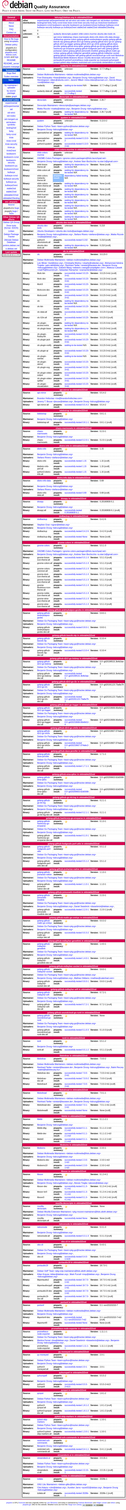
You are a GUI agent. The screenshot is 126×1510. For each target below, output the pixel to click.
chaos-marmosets (81, 37)
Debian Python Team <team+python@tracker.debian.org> (63, 126)
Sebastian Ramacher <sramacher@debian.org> (81, 270)
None (84, 537)
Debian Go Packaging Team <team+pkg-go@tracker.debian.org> (66, 621)
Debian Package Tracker (11, 235)
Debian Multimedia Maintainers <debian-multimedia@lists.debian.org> (69, 74)
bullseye (11, 172)
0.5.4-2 (85, 405)
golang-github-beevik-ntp (43, 639)
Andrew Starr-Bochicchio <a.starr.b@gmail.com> (96, 161)
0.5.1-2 (85, 861)
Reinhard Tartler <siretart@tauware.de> (83, 265)
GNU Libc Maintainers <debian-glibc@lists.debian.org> (62, 1484)
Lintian (11, 231)
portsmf (68, 60)
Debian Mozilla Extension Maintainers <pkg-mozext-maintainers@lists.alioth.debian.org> (77, 1212)
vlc (114, 34)
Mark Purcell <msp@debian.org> (85, 1274)
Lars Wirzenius (52, 1503)
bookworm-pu (11, 166)
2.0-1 (84, 1367)
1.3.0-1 (85, 1431)
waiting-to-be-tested (74, 85)
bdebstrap (67, 37)
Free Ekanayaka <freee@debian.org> (54, 78)
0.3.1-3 (85, 1236)
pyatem (75, 34)
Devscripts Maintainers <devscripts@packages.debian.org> (64, 105)
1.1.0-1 (85, 884)
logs (16, 57)
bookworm (11, 154)
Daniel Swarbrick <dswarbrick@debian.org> (94, 906)
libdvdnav (119, 55)
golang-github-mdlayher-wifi (66, 55)
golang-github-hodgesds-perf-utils (90, 48)
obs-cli (114, 58)
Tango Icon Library (75, 1505)
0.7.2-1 (85, 1004)
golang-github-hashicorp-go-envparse (43, 823)
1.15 (84, 461)
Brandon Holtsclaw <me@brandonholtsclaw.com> (59, 398)
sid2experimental (11, 106)
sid (11, 109)
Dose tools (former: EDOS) (11, 227)
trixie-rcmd (11, 141)
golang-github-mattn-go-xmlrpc (44, 922)
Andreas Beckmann (85, 1503)
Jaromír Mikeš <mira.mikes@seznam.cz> (89, 80)
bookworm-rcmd (11, 157)
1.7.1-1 (85, 766)
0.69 (84, 493)
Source (11, 205)
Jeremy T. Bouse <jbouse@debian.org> (55, 401)
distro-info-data (106, 37)
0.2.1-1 (85, 812)
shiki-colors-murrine (88, 34)
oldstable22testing (11, 198)
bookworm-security (11, 161)
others (113, 1503)
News (11, 26)
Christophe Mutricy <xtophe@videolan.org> (84, 263)
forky (11, 131)
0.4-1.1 (85, 1449)
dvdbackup (58, 39)
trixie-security (11, 144)
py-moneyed (102, 60)
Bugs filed (11, 73)
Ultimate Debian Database (11, 241)
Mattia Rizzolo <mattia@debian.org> (53, 109)
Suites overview (11, 76)
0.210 (85, 240)
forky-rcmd (11, 134)
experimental (11, 103)
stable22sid (11, 192)
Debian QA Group (11, 222)
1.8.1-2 (85, 1405)
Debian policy (11, 45)
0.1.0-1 (85, 835)
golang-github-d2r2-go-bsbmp (77, 42)
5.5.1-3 (85, 557)
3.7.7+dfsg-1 (70, 93)
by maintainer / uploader (11, 86)
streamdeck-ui (108, 62)
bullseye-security (11, 179)
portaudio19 (59, 60)
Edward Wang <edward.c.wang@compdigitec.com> (82, 268)
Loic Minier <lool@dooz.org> (50, 263)
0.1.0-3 (85, 1030)
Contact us (11, 32)
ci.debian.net (11, 249)
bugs (17, 208)
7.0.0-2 (85, 1078)
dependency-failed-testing (76, 176)
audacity (57, 34)
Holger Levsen (101, 1503)
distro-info (93, 37)
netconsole (106, 58)
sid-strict (11, 113)
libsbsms (73, 58)
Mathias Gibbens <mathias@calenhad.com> (94, 978)
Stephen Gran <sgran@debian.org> (53, 525)
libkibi (66, 58)
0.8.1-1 (85, 422)
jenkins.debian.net (11, 245)
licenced (22, 1503)
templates (14, 41)
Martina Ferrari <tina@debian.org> (53, 1340)
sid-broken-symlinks (11, 123)
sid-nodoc (11, 116)
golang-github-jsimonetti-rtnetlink (83, 51)
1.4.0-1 (85, 958)
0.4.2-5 (85, 531)
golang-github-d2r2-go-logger (44, 709)
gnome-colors (70, 39)
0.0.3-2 (85, 933)
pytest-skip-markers (69, 62)
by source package (11, 92)
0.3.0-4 (85, 650)
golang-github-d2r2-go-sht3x (87, 44)
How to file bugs (11, 39)
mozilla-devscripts (92, 58)
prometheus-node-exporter (84, 60)
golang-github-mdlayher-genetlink (75, 53)
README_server (11, 63)
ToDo (11, 213)
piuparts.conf (11, 52)
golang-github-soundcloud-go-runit (94, 55)
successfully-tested (73, 91)
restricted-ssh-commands (90, 62)
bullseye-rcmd (11, 176)
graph (14, 96)
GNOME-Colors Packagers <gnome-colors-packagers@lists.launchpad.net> (71, 158)
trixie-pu (11, 147)
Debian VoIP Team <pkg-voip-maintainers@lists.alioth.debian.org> (67, 1271)
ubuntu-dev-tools (104, 34)
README (11, 60)
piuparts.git (27, 1505)
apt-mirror (58, 37)
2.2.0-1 (85, 910)
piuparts (9, 1503)
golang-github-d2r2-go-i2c (102, 42)
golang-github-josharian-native (44, 873)
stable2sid (11, 188)
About (11, 23)
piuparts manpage (11, 67)
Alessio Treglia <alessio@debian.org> (91, 1183)
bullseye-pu (11, 182)
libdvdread (58, 58)
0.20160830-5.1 (72, 513)
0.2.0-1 (85, 440)
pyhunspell (114, 60)
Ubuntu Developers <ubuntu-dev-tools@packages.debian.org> (65, 231)
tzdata (118, 62)
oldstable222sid (11, 82)
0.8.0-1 (85, 627)
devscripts (66, 34)
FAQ (11, 29)
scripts (7, 57)
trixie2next (11, 150)
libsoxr (81, 58)
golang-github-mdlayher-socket (105, 53)
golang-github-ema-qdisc (72, 46)
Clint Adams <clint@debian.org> (51, 1488)
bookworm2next (11, 169)
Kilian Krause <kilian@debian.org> (53, 1274)
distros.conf (11, 55)
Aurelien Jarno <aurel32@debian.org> (84, 1488)
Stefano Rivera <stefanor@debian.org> (92, 234)
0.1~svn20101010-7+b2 (75, 1320)
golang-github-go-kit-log (94, 46)
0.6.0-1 (85, 981)
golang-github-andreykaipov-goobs (92, 39)
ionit (113, 55)
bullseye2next (11, 185)
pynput (57, 62)
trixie (11, 137)
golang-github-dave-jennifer (43, 755)
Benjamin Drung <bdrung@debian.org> (90, 78)
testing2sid (11, 128)
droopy (116, 37)
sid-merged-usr (11, 119)
